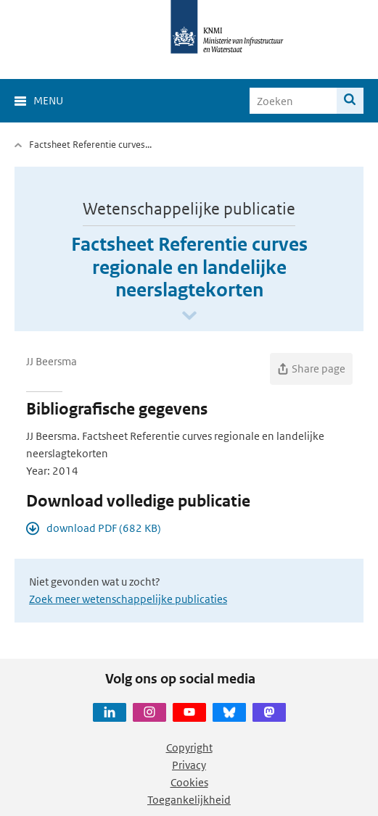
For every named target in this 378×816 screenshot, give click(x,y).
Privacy (189, 765)
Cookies (189, 782)
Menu (48, 100)
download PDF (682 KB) (103, 528)
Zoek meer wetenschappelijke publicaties (128, 599)
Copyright (189, 747)
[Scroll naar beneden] (189, 316)
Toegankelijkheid (189, 800)
